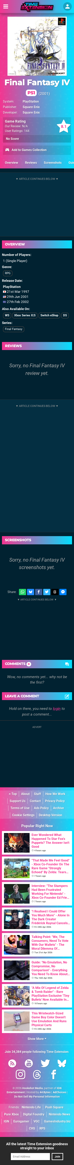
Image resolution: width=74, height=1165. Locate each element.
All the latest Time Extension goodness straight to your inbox (37, 1146)
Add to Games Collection (26, 150)
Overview (11, 163)
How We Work (55, 794)
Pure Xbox (11, 1114)
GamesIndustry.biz (57, 1121)
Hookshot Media (32, 1088)
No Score (12, 139)
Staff (37, 794)
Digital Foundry (33, 1114)
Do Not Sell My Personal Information (37, 1096)
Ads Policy (41, 808)
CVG (32, 1128)
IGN (6, 1121)
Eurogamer (21, 1121)
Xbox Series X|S (25, 315)
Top (13, 794)
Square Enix (31, 107)
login (57, 708)
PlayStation (31, 101)
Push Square (54, 1107)
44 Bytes (45, 1092)
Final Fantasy (13, 329)
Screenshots (53, 163)
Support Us (17, 801)
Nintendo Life (31, 1107)
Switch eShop (49, 315)
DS (65, 315)
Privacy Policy (55, 801)
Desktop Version (50, 815)
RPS (42, 1128)
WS (7, 315)
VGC (37, 1121)
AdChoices (59, 1092)
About (25, 794)
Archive (58, 808)
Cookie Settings (23, 815)
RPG (7, 273)
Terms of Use (20, 808)
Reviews (31, 163)
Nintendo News (59, 1114)
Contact (35, 801)
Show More (37, 1039)
